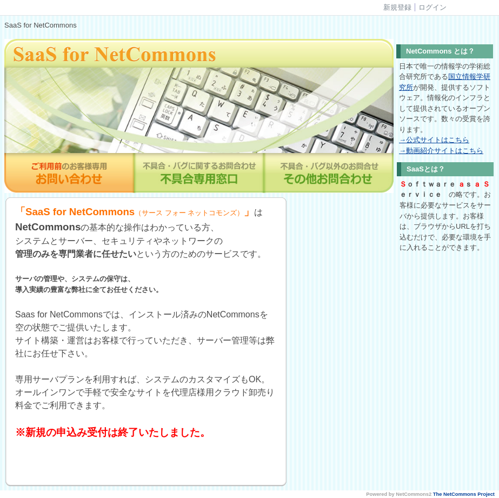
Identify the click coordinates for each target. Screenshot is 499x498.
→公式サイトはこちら (434, 140)
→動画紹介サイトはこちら (441, 151)
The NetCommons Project (464, 494)
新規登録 (397, 7)
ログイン (432, 7)
